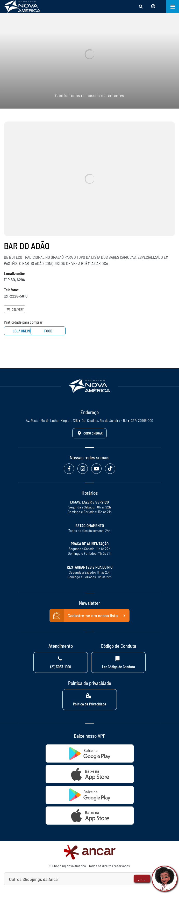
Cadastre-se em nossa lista (89, 615)
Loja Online (23, 331)
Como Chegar (89, 433)
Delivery (14, 309)
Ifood (64, 331)
